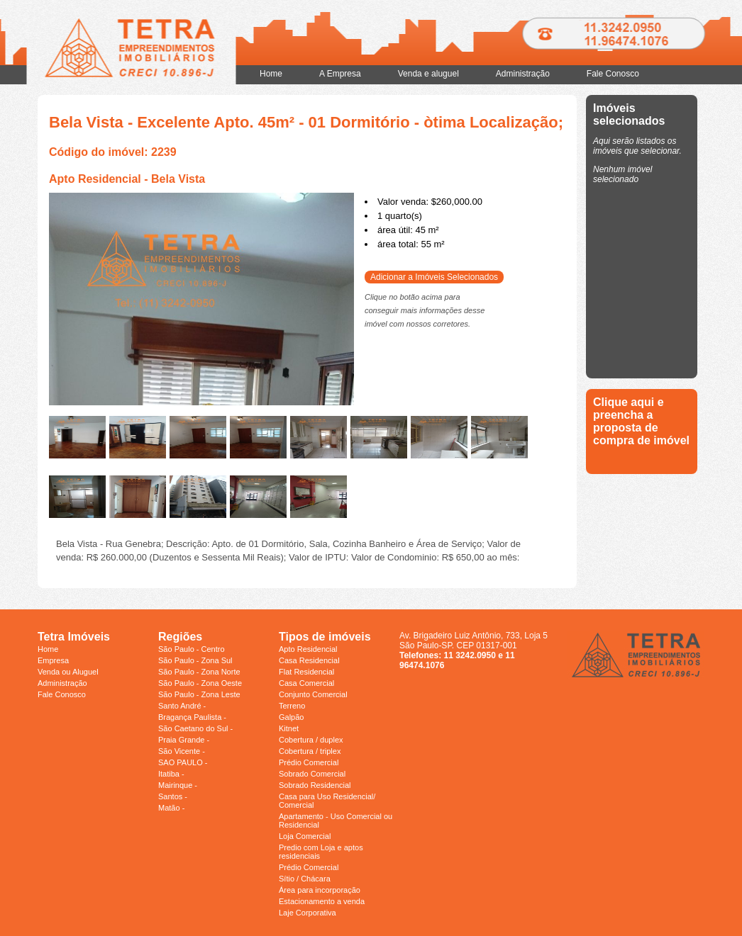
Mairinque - (177, 785)
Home (271, 74)
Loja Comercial (305, 836)
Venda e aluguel (428, 74)
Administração (523, 74)
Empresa (53, 660)
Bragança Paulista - (192, 717)
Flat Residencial (306, 671)
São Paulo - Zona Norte (199, 671)
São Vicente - (181, 751)
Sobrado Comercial (312, 773)
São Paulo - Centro (191, 649)
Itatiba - (171, 773)
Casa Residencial (309, 660)
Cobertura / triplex (309, 751)
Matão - (171, 808)
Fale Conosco (613, 74)
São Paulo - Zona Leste (199, 694)
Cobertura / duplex (311, 739)
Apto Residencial (308, 649)
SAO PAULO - (182, 762)
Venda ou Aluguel (68, 671)
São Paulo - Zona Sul (195, 660)
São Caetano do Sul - (195, 728)
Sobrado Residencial (315, 785)
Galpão (291, 717)
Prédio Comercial (308, 762)
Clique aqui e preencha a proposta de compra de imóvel (641, 421)
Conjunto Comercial (313, 694)
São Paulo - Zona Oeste (200, 683)
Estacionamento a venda (322, 901)
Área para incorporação (319, 890)
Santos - (172, 796)
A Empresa (340, 74)
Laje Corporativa (307, 912)
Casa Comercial (306, 683)
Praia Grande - (183, 739)
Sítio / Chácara (305, 878)
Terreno (292, 705)
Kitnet (289, 728)
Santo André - (182, 705)
